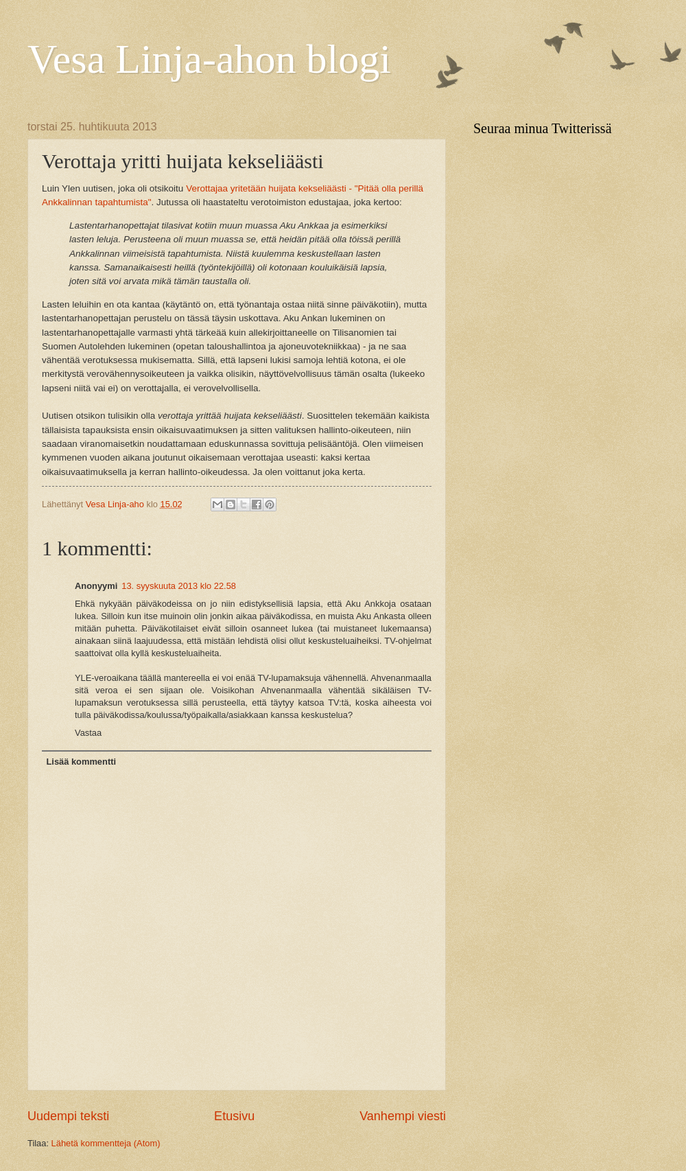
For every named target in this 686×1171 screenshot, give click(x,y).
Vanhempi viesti (402, 1116)
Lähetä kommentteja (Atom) (106, 1143)
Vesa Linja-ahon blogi (209, 59)
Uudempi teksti (68, 1116)
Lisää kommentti (81, 761)
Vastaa (88, 733)
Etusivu (234, 1116)
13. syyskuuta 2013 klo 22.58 (178, 586)
